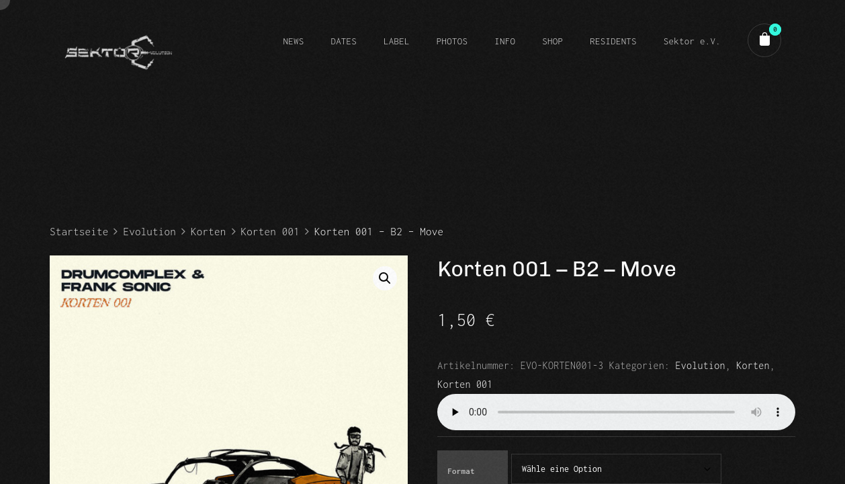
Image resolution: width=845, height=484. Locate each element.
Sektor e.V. (692, 41)
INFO (504, 41)
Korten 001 (270, 231)
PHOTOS (452, 41)
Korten (208, 231)
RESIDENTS (613, 41)
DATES (343, 41)
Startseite (79, 231)
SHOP (552, 41)
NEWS (293, 41)
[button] (385, 278)
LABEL (397, 41)
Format (460, 471)
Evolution (149, 231)
